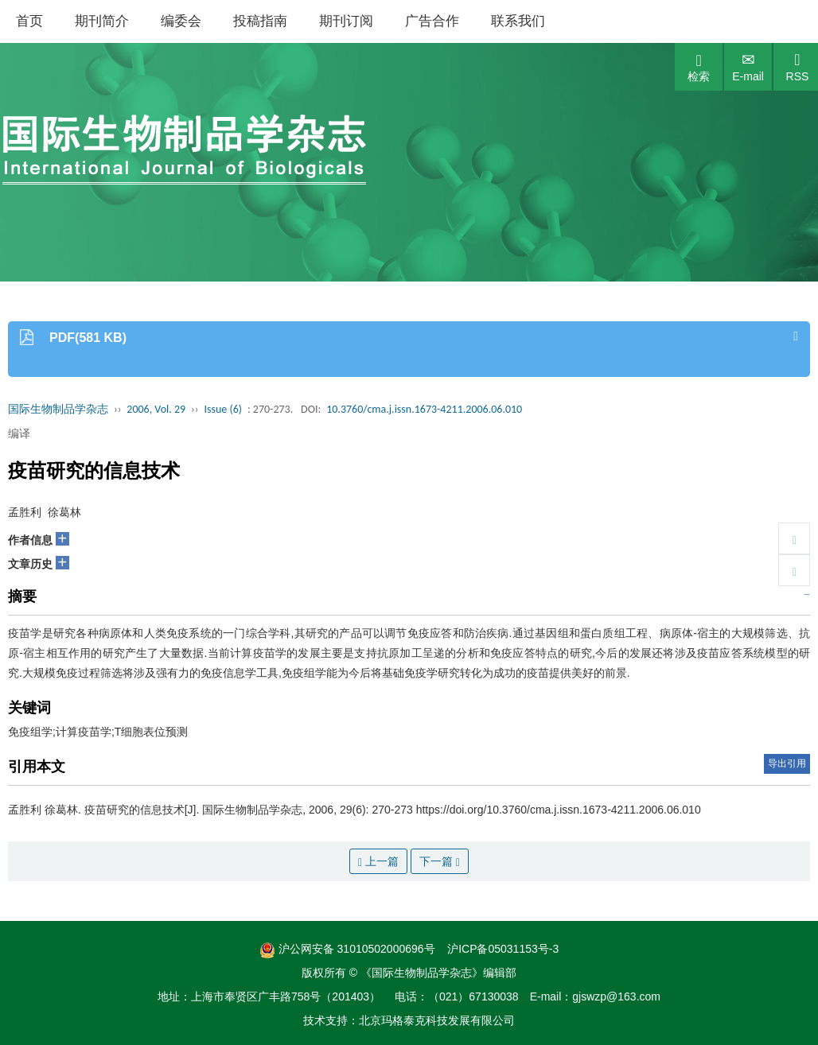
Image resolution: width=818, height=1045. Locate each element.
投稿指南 (260, 21)
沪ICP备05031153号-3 (503, 948)
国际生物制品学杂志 (58, 409)
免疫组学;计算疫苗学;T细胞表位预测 (98, 731)
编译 (19, 433)
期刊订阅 (346, 21)
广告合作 (432, 21)
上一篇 (378, 861)
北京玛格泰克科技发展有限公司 (437, 1020)
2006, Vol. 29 (156, 409)
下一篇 (439, 861)
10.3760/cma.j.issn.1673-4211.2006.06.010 (424, 409)
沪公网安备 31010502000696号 (347, 948)
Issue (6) (223, 409)
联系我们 (518, 21)
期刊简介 (102, 21)
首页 (29, 21)
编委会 (181, 21)
